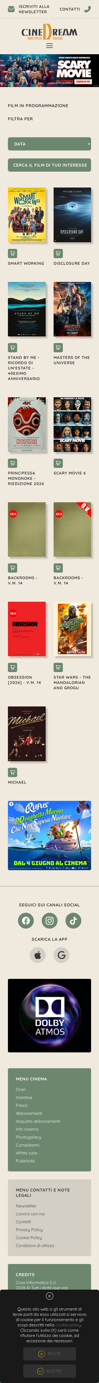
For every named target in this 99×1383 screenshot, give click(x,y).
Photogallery (28, 1137)
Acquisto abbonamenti (38, 1121)
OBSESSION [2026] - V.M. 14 (24, 680)
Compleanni (27, 1145)
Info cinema (27, 1129)
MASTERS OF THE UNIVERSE (72, 360)
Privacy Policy (29, 1229)
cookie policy (68, 1324)
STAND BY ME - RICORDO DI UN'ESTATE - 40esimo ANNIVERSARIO (24, 368)
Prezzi (21, 1105)
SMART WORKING (26, 263)
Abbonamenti (29, 1113)
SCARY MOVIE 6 (70, 473)
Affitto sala (26, 1153)
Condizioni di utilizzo (35, 1245)
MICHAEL (17, 782)
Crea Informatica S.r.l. (36, 1282)
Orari (21, 1089)
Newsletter (26, 1205)
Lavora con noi (30, 1213)
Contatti (23, 1221)
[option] (49, 70)
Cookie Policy (29, 1237)
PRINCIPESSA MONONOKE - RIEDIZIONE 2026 (26, 478)
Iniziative (24, 1097)
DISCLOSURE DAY (72, 263)
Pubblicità (25, 1160)
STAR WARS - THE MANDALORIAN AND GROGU (72, 682)
